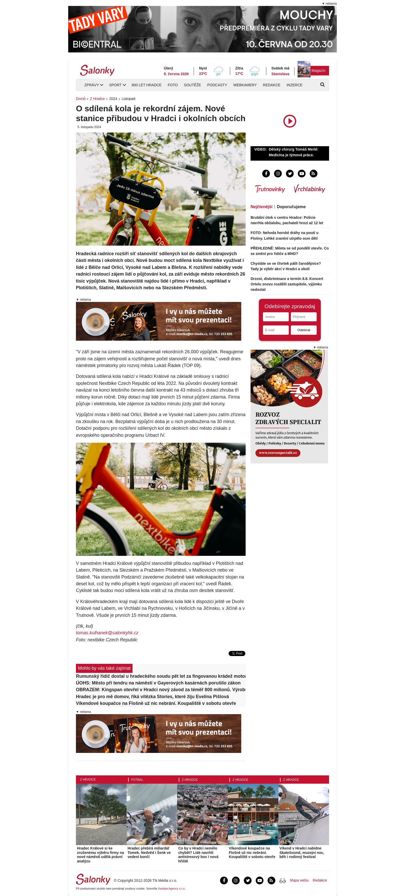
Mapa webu (299, 880)
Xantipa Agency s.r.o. (171, 888)
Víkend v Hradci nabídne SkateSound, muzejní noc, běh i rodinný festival (301, 852)
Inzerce (294, 85)
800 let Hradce (147, 85)
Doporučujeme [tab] (291, 207)
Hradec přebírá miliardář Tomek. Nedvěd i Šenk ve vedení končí (149, 852)
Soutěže (192, 85)
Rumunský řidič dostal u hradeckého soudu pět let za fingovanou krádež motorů (161, 676)
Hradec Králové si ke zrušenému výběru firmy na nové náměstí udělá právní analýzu (100, 854)
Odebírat (303, 330)
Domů (80, 99)
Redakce (272, 85)
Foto (173, 85)
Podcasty (217, 85)
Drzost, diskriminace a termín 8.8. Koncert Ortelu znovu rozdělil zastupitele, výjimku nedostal (287, 284)
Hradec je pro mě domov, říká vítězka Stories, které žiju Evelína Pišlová (152, 696)
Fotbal (137, 780)
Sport (115, 85)
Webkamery (245, 85)
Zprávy (91, 85)
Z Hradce (97, 99)
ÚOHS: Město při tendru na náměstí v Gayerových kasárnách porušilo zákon (158, 682)
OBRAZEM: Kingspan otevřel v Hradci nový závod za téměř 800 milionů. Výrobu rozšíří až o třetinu (161, 689)
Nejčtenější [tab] (261, 207)
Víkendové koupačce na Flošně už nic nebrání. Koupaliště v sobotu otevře (156, 703)
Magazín (318, 70)
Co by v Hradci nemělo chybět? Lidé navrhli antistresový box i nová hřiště (198, 854)
